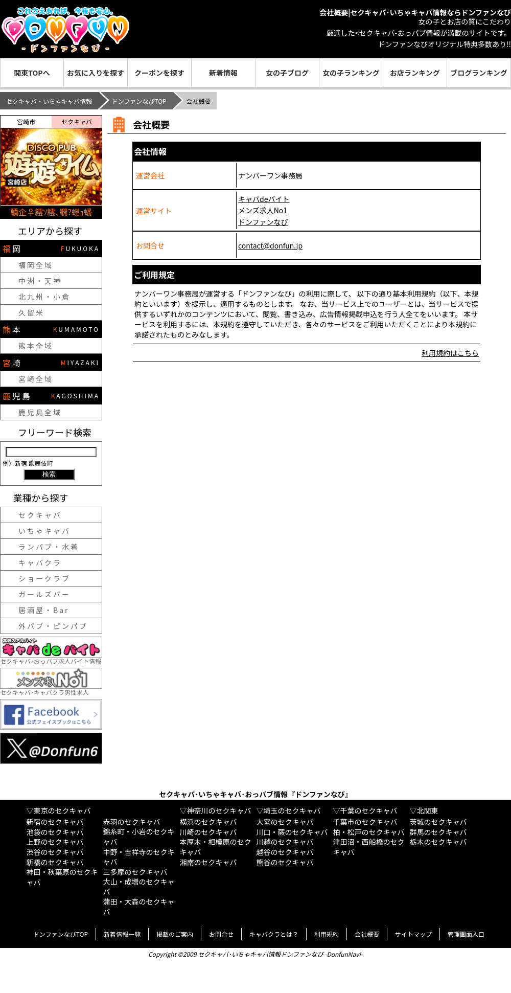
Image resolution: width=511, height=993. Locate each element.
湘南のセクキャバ (208, 862)
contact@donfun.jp (270, 245)
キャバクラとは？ (273, 934)
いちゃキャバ (44, 531)
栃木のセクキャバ (438, 842)
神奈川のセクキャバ (219, 810)
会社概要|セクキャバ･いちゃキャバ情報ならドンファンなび (415, 12)
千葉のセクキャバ (369, 810)
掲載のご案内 (174, 934)
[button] (11, 167)
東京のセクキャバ (62, 810)
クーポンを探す (159, 72)
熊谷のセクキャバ (285, 862)
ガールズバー (44, 594)
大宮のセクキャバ (285, 822)
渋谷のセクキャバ (55, 852)
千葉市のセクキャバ (365, 822)
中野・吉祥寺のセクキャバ (139, 857)
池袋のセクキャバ (55, 832)
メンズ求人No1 (262, 210)
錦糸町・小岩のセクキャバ (139, 836)
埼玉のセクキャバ (292, 810)
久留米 (31, 312)
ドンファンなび (263, 222)
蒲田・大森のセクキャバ (139, 906)
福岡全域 (35, 265)
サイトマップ (413, 934)
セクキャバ (40, 515)
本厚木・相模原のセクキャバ (215, 847)
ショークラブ (44, 578)
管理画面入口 (466, 934)
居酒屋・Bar (43, 610)
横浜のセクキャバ (208, 822)
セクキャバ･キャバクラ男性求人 (51, 688)
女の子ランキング (351, 72)
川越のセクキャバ (285, 842)
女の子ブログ (287, 72)
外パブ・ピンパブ (53, 626)
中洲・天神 (40, 281)
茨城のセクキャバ (438, 822)
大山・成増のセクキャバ (139, 886)
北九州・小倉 (44, 296)
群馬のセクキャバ (438, 832)
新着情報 (223, 72)
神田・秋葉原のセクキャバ (62, 877)
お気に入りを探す (95, 72)
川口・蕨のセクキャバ (292, 832)
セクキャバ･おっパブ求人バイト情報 (51, 657)
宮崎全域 (35, 379)
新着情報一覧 (122, 934)
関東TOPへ (32, 72)
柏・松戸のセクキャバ (369, 832)
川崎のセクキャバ (208, 832)
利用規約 (326, 934)
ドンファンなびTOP (139, 101)
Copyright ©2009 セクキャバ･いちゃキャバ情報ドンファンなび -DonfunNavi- (255, 954)
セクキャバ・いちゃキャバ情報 (49, 101)
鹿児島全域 (40, 412)
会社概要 (367, 934)
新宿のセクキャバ (55, 822)
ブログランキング (478, 72)
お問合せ (221, 934)
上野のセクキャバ (55, 842)
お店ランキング (415, 72)
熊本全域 (35, 346)
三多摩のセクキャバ (135, 872)
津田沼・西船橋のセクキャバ (369, 847)
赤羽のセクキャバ (131, 822)
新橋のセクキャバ (55, 862)
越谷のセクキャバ (285, 852)
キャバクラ (40, 562)
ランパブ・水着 (48, 546)
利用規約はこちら (450, 353)
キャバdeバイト (263, 199)
